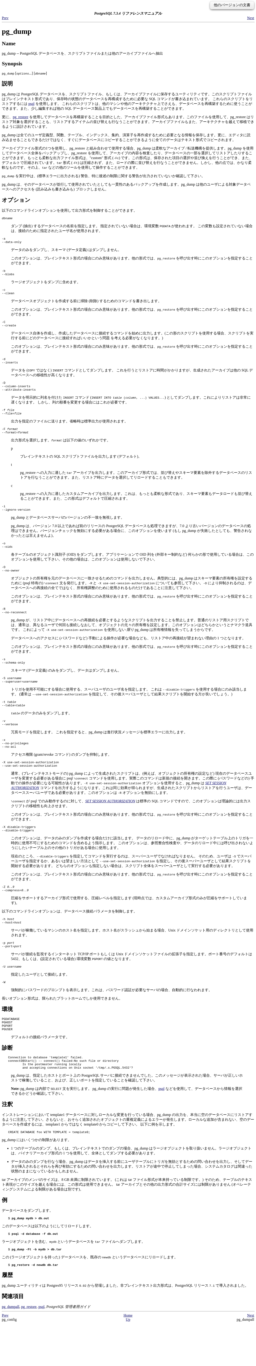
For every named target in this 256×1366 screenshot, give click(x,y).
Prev (5, 18)
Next (250, 18)
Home (127, 1358)
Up (128, 1362)
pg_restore (20, 117)
